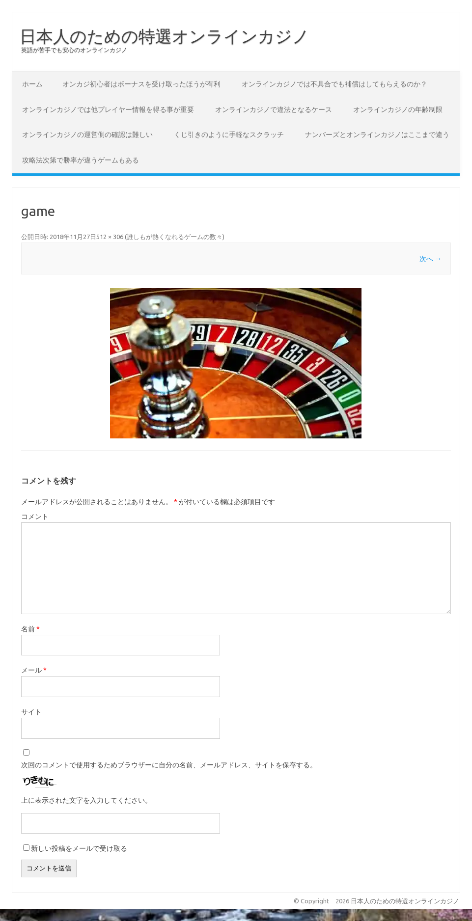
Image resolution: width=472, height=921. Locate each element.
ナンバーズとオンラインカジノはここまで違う (377, 134)
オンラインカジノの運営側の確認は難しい (87, 134)
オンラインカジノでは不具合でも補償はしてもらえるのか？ (334, 84)
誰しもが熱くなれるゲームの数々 (174, 236)
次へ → (430, 259)
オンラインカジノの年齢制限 (398, 109)
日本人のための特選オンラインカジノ (164, 36)
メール (34, 670)
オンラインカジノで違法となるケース (273, 109)
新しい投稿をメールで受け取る (79, 848)
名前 (30, 629)
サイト (31, 712)
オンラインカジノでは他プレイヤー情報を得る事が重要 (108, 109)
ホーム (32, 84)
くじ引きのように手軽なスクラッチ (229, 134)
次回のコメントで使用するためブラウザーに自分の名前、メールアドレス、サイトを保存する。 (169, 765)
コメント (35, 516)
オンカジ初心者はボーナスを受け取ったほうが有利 (141, 84)
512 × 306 (109, 236)
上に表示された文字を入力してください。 (86, 800)
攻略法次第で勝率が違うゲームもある (80, 160)
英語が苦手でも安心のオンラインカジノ (74, 50)
